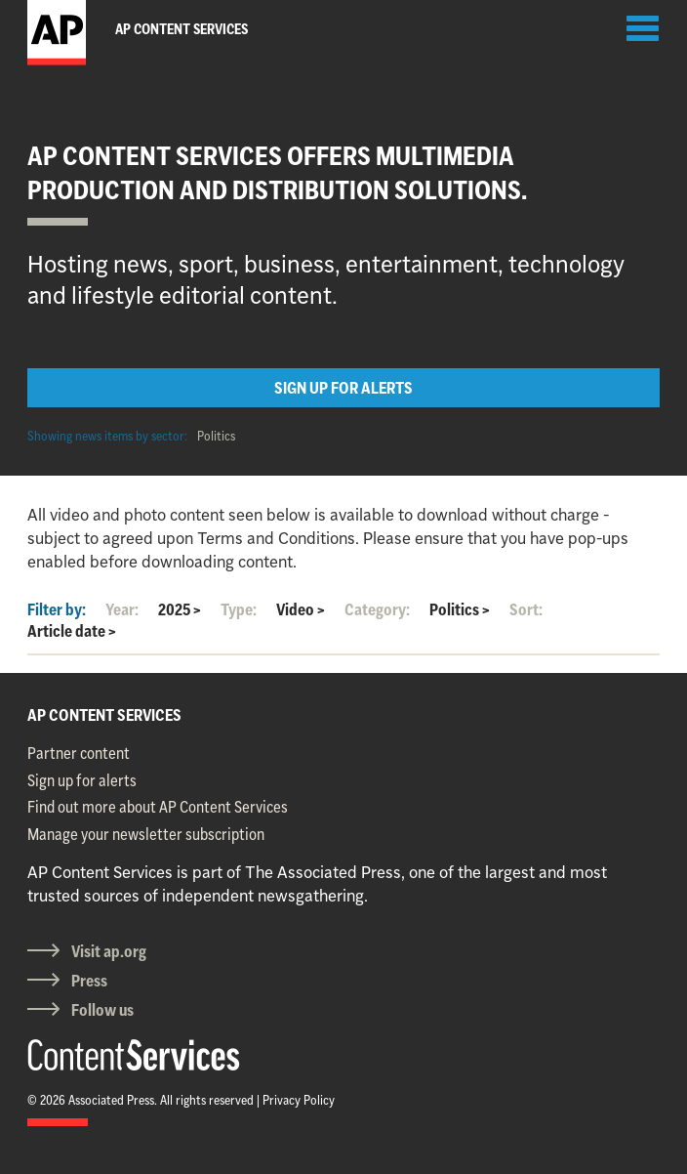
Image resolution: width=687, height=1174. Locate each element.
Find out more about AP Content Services (157, 807)
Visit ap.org (108, 951)
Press (89, 980)
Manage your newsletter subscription (145, 834)
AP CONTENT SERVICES (104, 715)
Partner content (78, 753)
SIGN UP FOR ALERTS (343, 387)
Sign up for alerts (82, 780)
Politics (216, 435)
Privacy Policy (299, 1100)
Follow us (102, 1010)
